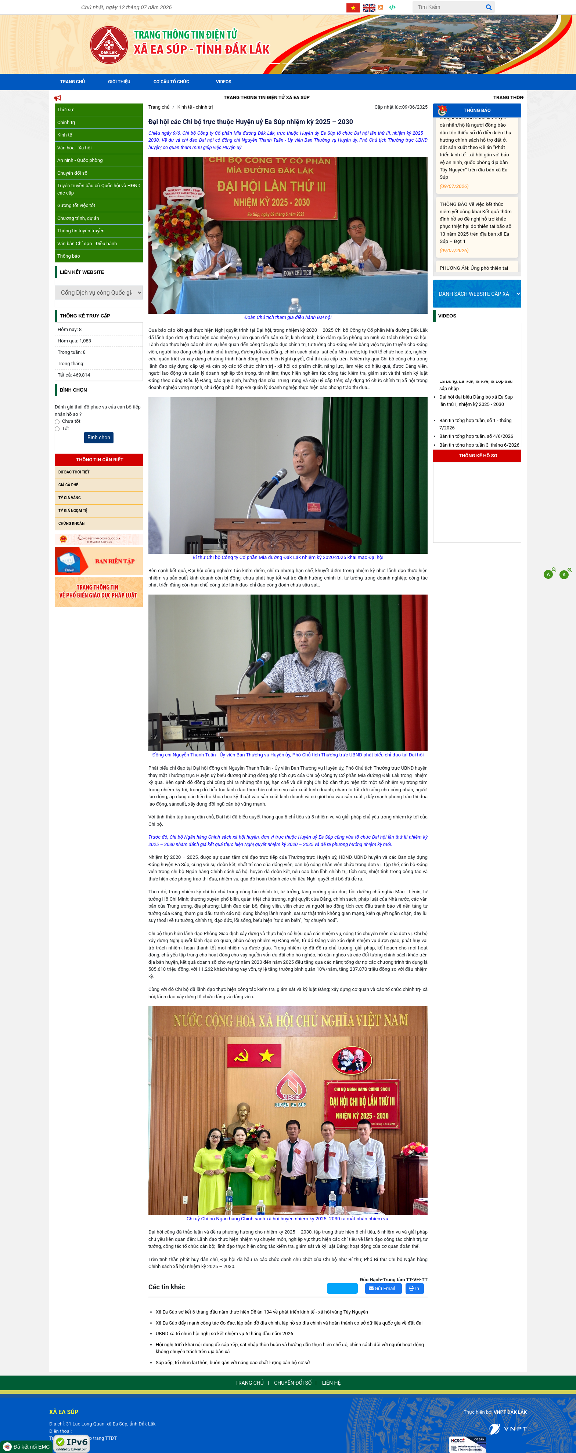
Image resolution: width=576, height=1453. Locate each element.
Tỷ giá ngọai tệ (72, 511)
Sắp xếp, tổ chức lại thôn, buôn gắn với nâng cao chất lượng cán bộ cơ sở (233, 1362)
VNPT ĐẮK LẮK (510, 1412)
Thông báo (68, 256)
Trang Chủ (72, 81)
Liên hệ (331, 1383)
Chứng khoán (71, 524)
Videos (223, 81)
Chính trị (66, 122)
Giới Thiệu (119, 81)
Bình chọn (98, 437)
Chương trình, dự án (78, 218)
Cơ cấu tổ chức (171, 81)
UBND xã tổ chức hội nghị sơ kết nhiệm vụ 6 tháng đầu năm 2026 (224, 1333)
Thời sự (65, 109)
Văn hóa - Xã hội (74, 147)
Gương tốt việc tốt (76, 205)
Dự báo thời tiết (74, 472)
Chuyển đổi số (72, 173)
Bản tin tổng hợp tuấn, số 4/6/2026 (476, 438)
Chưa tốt (71, 421)
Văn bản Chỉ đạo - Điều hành (87, 243)
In (414, 1288)
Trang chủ (158, 107)
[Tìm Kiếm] (454, 7)
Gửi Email (382, 1288)
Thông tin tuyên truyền (81, 230)
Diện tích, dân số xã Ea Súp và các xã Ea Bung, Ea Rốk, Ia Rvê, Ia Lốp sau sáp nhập (478, 383)
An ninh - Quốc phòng (80, 160)
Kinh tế (64, 135)
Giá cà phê (68, 485)
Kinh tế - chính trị (195, 107)
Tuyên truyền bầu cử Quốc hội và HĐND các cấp (99, 189)
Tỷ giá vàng (69, 498)
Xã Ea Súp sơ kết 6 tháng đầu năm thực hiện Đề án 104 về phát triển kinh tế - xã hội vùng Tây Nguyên (262, 1312)
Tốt (65, 428)
